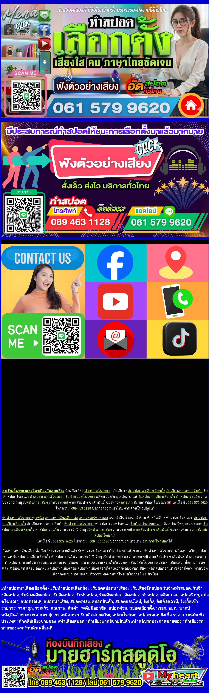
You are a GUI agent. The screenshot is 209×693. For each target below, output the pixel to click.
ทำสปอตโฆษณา (97, 491)
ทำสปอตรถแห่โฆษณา (47, 497)
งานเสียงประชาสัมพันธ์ (151, 529)
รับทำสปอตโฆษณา (80, 497)
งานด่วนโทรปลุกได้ (157, 541)
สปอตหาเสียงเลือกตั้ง (61, 518)
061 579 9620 (198, 502)
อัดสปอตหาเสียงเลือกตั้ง (146, 491)
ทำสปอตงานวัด (188, 497)
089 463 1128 (81, 508)
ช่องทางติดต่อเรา (119, 502)
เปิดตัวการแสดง (35, 502)
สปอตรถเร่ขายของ (93, 518)
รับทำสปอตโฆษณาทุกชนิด (23, 518)
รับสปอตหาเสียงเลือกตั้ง (156, 497)
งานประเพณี (58, 502)
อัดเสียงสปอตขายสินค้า (184, 491)
